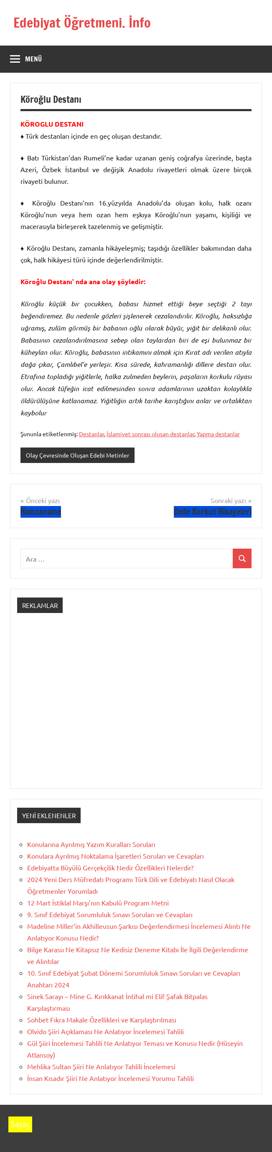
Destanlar (91, 433)
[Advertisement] (136, 708)
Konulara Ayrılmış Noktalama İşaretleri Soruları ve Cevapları (115, 856)
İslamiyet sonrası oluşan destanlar (150, 433)
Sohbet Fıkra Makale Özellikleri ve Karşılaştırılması (101, 1019)
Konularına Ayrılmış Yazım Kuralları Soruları (91, 844)
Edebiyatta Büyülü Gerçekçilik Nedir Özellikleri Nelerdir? (110, 867)
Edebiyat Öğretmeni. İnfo (82, 22)
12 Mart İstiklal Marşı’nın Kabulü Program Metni (98, 902)
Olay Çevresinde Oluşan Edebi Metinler (77, 455)
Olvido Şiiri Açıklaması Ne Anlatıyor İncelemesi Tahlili (105, 1031)
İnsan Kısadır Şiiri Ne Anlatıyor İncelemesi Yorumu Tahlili (110, 1078)
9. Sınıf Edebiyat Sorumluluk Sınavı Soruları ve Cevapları (110, 914)
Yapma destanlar (218, 433)
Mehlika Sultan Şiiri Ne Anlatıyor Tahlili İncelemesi (101, 1066)
